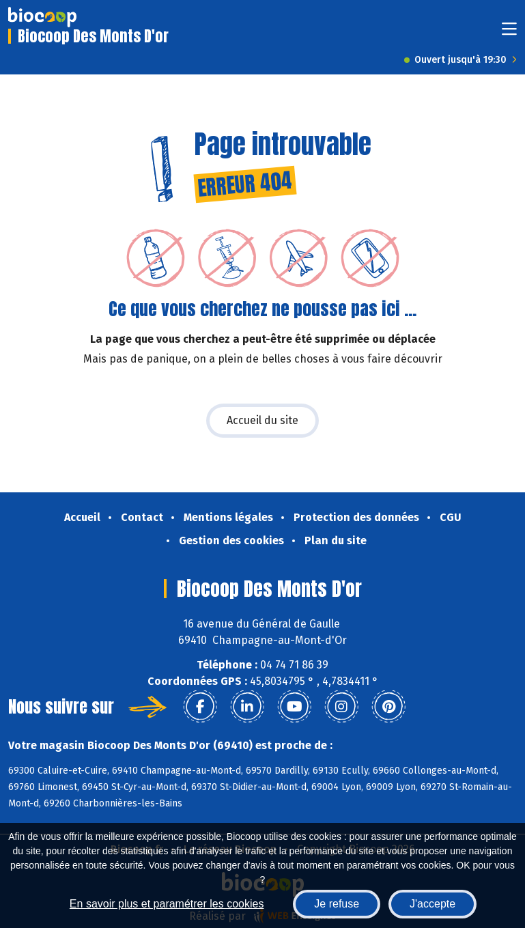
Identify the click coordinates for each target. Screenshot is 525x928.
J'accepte (432, 904)
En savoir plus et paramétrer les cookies (167, 904)
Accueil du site (262, 420)
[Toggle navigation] (509, 33)
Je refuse (336, 904)
